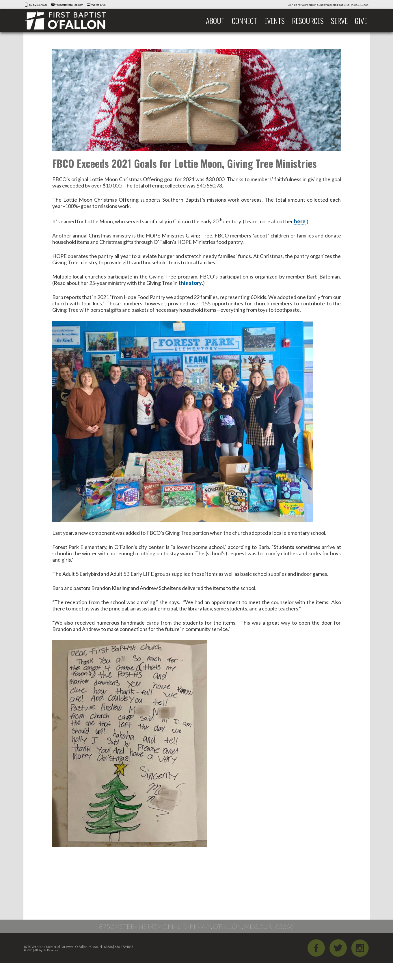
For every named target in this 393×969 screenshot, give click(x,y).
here (300, 221)
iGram (360, 948)
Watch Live (98, 4)
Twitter (338, 948)
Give (361, 20)
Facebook (316, 948)
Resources (308, 20)
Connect (244, 20)
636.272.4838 (38, 4)
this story (190, 283)
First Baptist (69, 20)
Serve (339, 20)
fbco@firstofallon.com (69, 4)
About (215, 20)
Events (274, 20)
